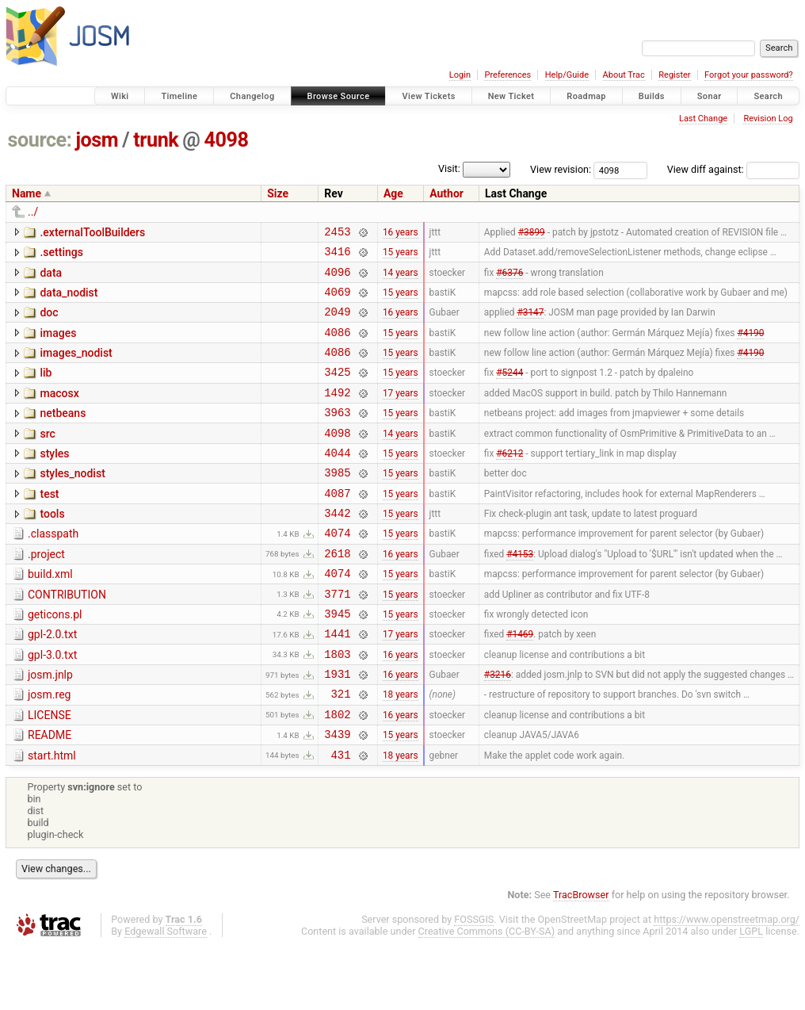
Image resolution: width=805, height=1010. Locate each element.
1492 (337, 413)
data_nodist (68, 299)
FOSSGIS (474, 983)
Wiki (120, 96)
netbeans (63, 434)
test (49, 524)
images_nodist (76, 367)
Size (277, 193)
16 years (400, 233)
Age (393, 193)
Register (674, 75)
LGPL (751, 995)
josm (96, 139)
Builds (652, 96)
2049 (337, 323)
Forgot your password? (748, 75)
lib (46, 389)
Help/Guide (567, 75)
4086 (337, 346)
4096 (337, 278)
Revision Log (767, 118)
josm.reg (49, 749)
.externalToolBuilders (92, 232)
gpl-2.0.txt (52, 681)
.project (46, 592)
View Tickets (428, 96)
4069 (337, 300)
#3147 (530, 323)
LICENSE (49, 772)
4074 (337, 570)
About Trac (624, 75)
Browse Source (338, 96)
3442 (337, 548)
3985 (337, 503)
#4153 (519, 593)
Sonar (709, 96)
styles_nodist (72, 501)
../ (33, 211)
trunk (155, 139)
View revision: (560, 169)
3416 (337, 255)
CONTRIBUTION (67, 637)
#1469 (519, 683)
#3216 (497, 728)
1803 (337, 706)
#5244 (509, 390)
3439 (337, 795)
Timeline (179, 96)
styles (54, 479)
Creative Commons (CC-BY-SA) (486, 995)
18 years (400, 750)
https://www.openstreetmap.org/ (726, 983)
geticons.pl (55, 659)
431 (341, 818)
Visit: (449, 168)
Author (446, 193)
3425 (337, 390)
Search (768, 96)
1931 (337, 728)
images (58, 345)
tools (52, 547)
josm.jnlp (50, 727)
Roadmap (586, 96)
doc (49, 322)
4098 (226, 139)
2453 (337, 233)
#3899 (531, 233)
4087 (337, 526)
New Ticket (511, 96)
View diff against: (733, 169)
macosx (59, 412)
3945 (337, 660)
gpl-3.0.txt (52, 704)
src (47, 457)
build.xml (50, 614)
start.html (52, 817)
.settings (61, 254)
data (51, 277)
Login (460, 75)
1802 (337, 773)
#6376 (509, 278)
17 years (400, 413)
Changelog (252, 96)
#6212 (509, 480)
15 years (400, 256)
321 (341, 750)
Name (26, 193)
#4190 (750, 345)
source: (40, 139)
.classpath (53, 569)
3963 (337, 435)
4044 (337, 480)
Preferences (507, 75)
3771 (337, 638)
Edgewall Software (165, 995)
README (49, 794)
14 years (400, 278)
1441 (337, 683)
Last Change (703, 118)
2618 (337, 593)
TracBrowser (581, 959)
